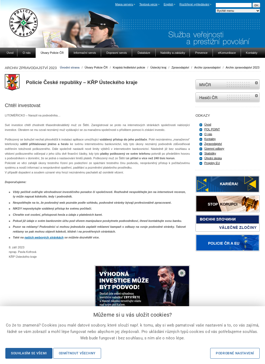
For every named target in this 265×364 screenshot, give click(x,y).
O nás (208, 134)
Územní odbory (214, 148)
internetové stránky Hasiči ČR (227, 97)
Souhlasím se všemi (29, 353)
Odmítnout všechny (77, 353)
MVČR (227, 84)
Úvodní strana (69, 67)
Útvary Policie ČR (96, 67)
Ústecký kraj (158, 67)
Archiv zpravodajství (207, 67)
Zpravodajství (180, 67)
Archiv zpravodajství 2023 (242, 67)
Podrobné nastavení (235, 353)
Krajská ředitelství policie (129, 67)
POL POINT (212, 129)
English (168, 4)
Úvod (207, 124)
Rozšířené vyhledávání (194, 4)
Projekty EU (212, 163)
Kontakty (210, 139)
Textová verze (148, 4)
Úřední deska (213, 158)
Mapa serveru (124, 4)
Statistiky (210, 153)
